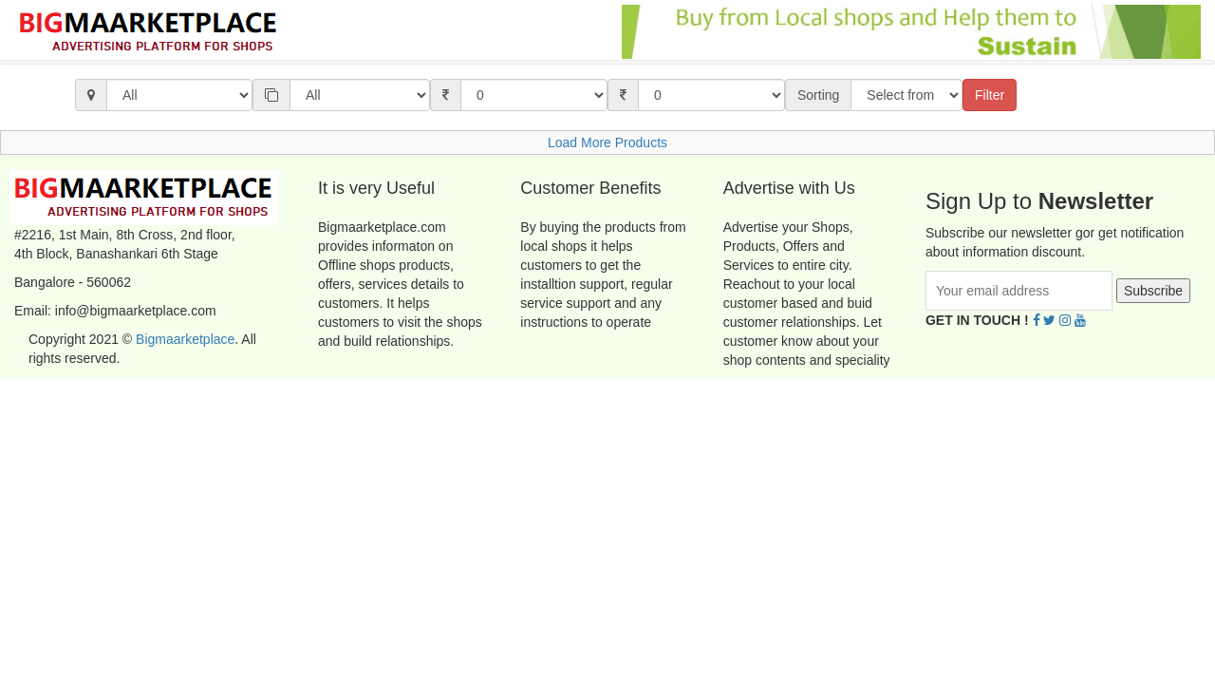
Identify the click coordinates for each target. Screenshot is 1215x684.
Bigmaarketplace (185, 339)
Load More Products (607, 142)
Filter (989, 95)
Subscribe (1153, 290)
